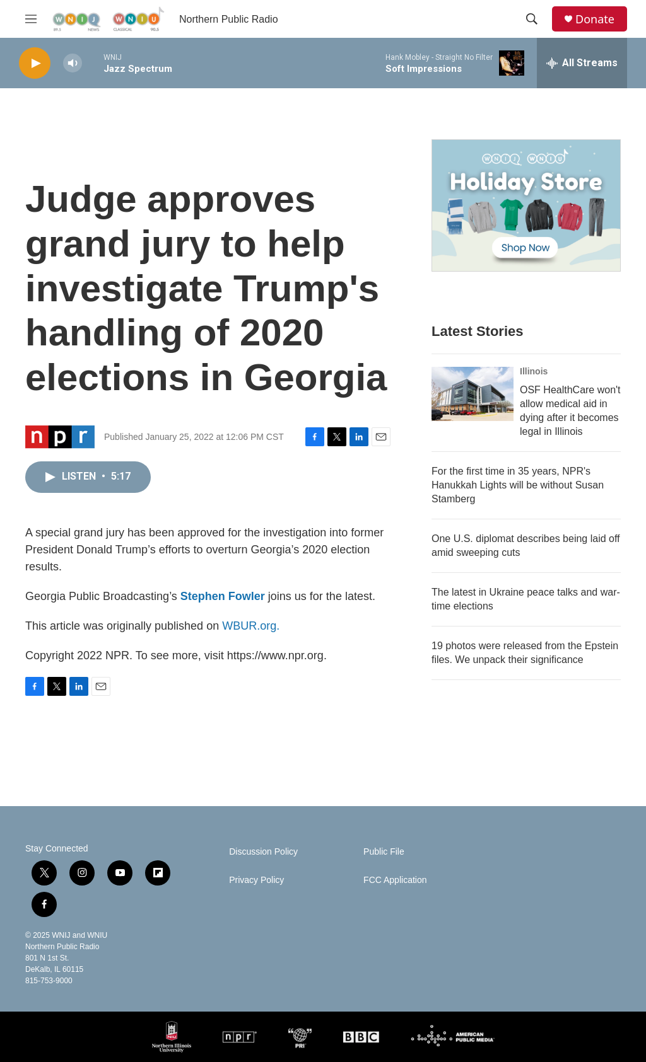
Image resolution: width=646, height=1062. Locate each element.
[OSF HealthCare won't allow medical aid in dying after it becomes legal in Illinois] (473, 394)
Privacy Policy (256, 880)
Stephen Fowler (222, 596)
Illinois (534, 371)
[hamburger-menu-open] (31, 19)
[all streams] (582, 63)
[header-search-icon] (532, 19)
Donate (594, 19)
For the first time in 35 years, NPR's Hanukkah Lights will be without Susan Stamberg (518, 485)
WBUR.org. (250, 626)
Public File (383, 852)
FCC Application (394, 880)
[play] (35, 63)
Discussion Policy (263, 852)
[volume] (72, 63)
